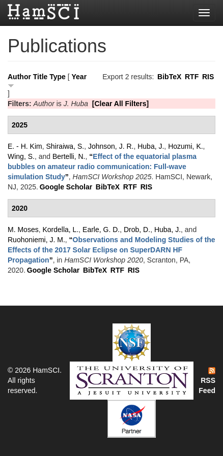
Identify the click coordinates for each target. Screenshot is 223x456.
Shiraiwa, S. (65, 146)
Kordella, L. (60, 229)
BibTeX (169, 77)
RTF (192, 77)
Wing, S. (21, 156)
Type (57, 77)
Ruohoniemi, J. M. (36, 240)
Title (40, 77)
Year (79, 77)
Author (19, 77)
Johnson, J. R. (111, 146)
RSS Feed (207, 381)
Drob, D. (137, 229)
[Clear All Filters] (120, 104)
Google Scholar (66, 187)
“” (102, 166)
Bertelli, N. (69, 156)
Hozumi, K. (185, 146)
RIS (208, 77)
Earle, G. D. (101, 229)
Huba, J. (150, 146)
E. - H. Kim (25, 146)
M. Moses (23, 229)
